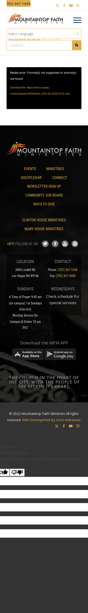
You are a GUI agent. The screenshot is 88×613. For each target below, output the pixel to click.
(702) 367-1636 (68, 270)
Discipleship (31, 177)
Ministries (55, 169)
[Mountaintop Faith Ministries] (36, 19)
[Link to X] (57, 5)
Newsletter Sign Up (44, 186)
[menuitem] (75, 20)
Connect (59, 177)
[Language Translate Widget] (44, 34)
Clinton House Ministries (44, 220)
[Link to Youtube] (71, 5)
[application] (44, 88)
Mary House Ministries (44, 229)
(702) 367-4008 (66, 276)
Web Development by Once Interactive (51, 420)
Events (30, 169)
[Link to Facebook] (64, 5)
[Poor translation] (17, 472)
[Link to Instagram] (77, 5)
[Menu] (75, 20)
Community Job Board (44, 195)
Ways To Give (44, 204)
